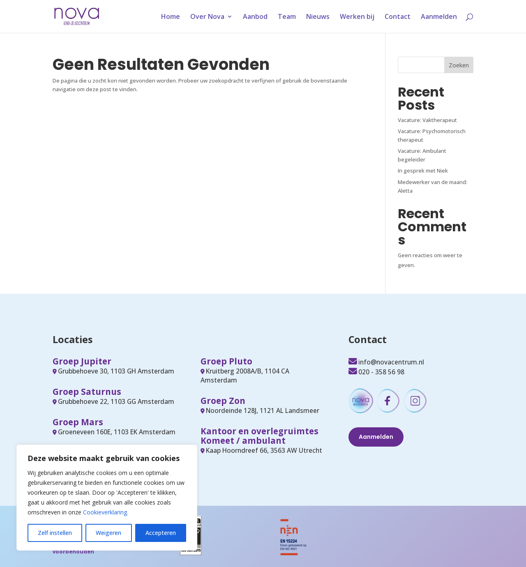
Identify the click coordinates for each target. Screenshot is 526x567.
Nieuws (318, 17)
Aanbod (255, 17)
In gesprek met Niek (423, 170)
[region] (106, 498)
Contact (398, 17)
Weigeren (108, 533)
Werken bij (357, 17)
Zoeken (459, 65)
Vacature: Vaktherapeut (427, 120)
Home (170, 17)
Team (287, 17)
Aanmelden (439, 17)
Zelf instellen (55, 533)
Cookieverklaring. (105, 512)
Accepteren (160, 533)
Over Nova (207, 17)
